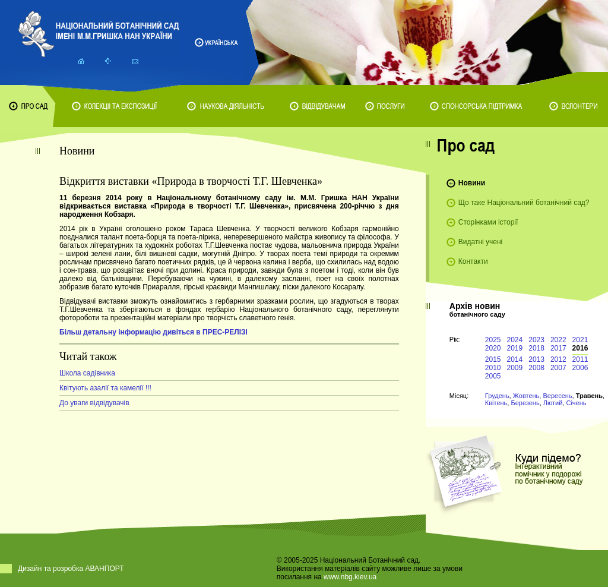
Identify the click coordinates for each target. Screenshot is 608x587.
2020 (493, 348)
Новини (471, 183)
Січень (576, 402)
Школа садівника (87, 373)
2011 (580, 359)
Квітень (496, 402)
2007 (558, 368)
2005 (493, 376)
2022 (558, 340)
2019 (515, 348)
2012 (558, 359)
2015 (493, 359)
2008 (536, 368)
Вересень (557, 395)
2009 (515, 368)
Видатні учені (480, 242)
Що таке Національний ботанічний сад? (524, 202)
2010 (493, 368)
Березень (525, 402)
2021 (580, 340)
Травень (589, 395)
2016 (580, 348)
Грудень (497, 395)
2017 (558, 348)
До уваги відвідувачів (94, 403)
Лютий (553, 402)
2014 (515, 359)
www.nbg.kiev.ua (350, 577)
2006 (580, 368)
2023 (536, 340)
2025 (493, 340)
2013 (536, 359)
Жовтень (526, 395)
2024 (515, 340)
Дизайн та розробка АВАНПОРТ (71, 568)
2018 (536, 348)
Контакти (473, 261)
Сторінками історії (488, 222)
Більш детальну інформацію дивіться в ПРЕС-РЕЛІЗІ (153, 332)
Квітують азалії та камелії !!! (105, 388)
